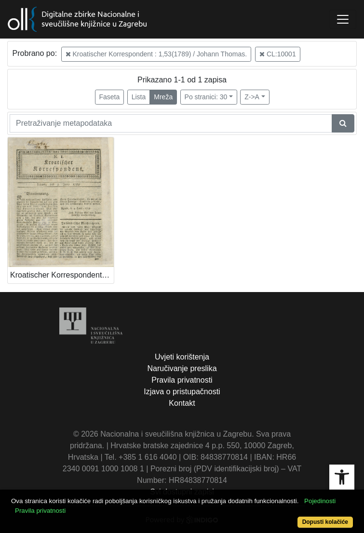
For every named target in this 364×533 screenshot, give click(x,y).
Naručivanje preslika (181, 368)
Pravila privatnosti (181, 380)
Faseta (109, 97)
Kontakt (182, 403)
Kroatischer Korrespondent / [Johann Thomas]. (62, 275)
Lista (139, 97)
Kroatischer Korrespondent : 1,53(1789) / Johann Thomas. (156, 54)
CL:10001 (277, 54)
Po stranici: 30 (206, 97)
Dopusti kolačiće (325, 522)
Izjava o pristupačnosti (182, 391)
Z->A (251, 97)
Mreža (163, 97)
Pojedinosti (320, 501)
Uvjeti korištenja (182, 357)
